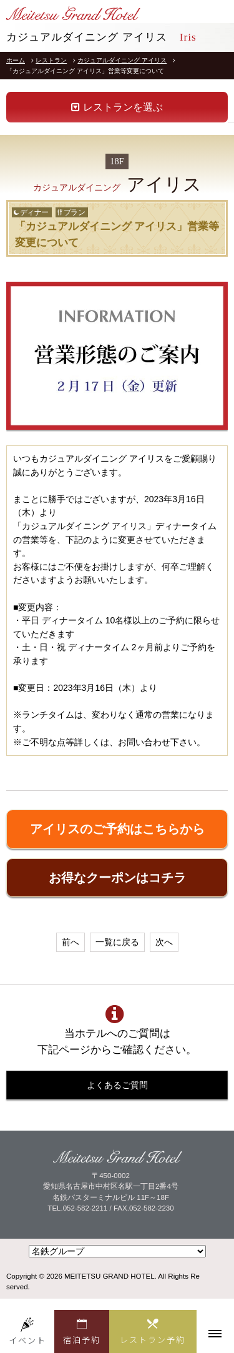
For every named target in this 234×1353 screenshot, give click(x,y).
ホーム (15, 60)
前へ (70, 942)
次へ (164, 942)
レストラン (51, 60)
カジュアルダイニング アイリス (122, 60)
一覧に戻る (117, 942)
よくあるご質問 (117, 1085)
